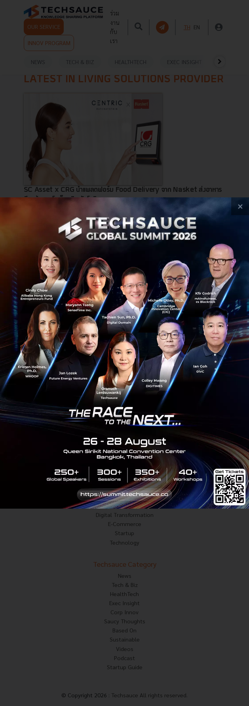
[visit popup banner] (124, 353)
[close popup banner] (240, 206)
